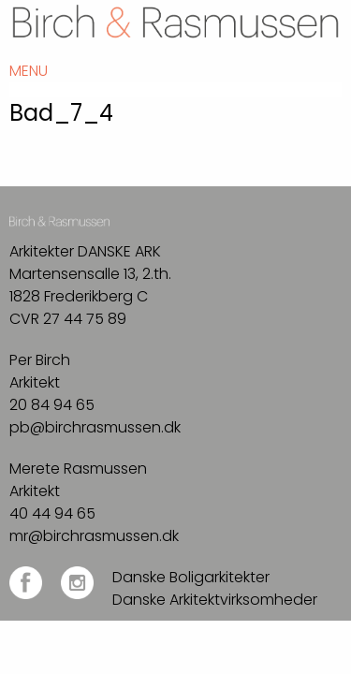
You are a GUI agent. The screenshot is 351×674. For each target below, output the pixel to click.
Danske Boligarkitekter (191, 577)
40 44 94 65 (52, 513)
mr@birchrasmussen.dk (94, 536)
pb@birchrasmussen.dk (95, 427)
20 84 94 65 (52, 405)
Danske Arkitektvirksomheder (214, 599)
